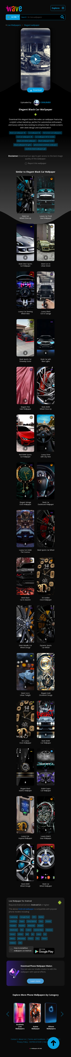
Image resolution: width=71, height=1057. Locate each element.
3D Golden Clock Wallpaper (46, 599)
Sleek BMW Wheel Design (25, 885)
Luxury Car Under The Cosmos (25, 551)
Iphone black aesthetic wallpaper (45, 145)
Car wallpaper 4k (34, 133)
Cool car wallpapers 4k (25, 137)
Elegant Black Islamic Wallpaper (25, 789)
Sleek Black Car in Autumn (25, 599)
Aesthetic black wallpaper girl (35, 149)
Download (35, 90)
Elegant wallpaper (31, 25)
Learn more (35, 981)
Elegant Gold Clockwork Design (45, 694)
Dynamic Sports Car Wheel (46, 646)
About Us (22, 1039)
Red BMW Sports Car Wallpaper (25, 456)
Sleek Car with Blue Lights (46, 360)
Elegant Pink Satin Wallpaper (25, 408)
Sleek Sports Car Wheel (45, 550)
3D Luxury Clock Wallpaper (25, 742)
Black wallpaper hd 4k (46, 141)
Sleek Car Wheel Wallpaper (46, 885)
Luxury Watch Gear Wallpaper (45, 837)
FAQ (45, 1042)
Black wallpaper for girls (22, 145)
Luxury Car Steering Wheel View (25, 312)
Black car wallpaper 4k (18, 133)
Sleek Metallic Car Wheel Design (25, 646)
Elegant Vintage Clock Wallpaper (25, 503)
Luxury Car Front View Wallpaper (46, 217)
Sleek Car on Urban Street (45, 265)
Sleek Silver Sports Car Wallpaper (25, 265)
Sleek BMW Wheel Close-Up (46, 408)
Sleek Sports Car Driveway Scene (25, 360)
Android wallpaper (26, 909)
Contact (14, 1039)
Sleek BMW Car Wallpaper (46, 742)
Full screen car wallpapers (52, 133)
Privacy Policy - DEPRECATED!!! (29, 1042)
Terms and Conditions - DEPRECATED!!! (43, 1039)
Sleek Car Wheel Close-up (25, 217)
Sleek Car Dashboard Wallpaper (46, 503)
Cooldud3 (42, 102)
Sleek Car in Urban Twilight (25, 694)
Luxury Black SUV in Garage (46, 312)
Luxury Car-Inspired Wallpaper (25, 837)
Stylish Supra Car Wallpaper (46, 789)
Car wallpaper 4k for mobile (44, 137)
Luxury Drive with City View (46, 456)
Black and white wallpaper (26, 141)
